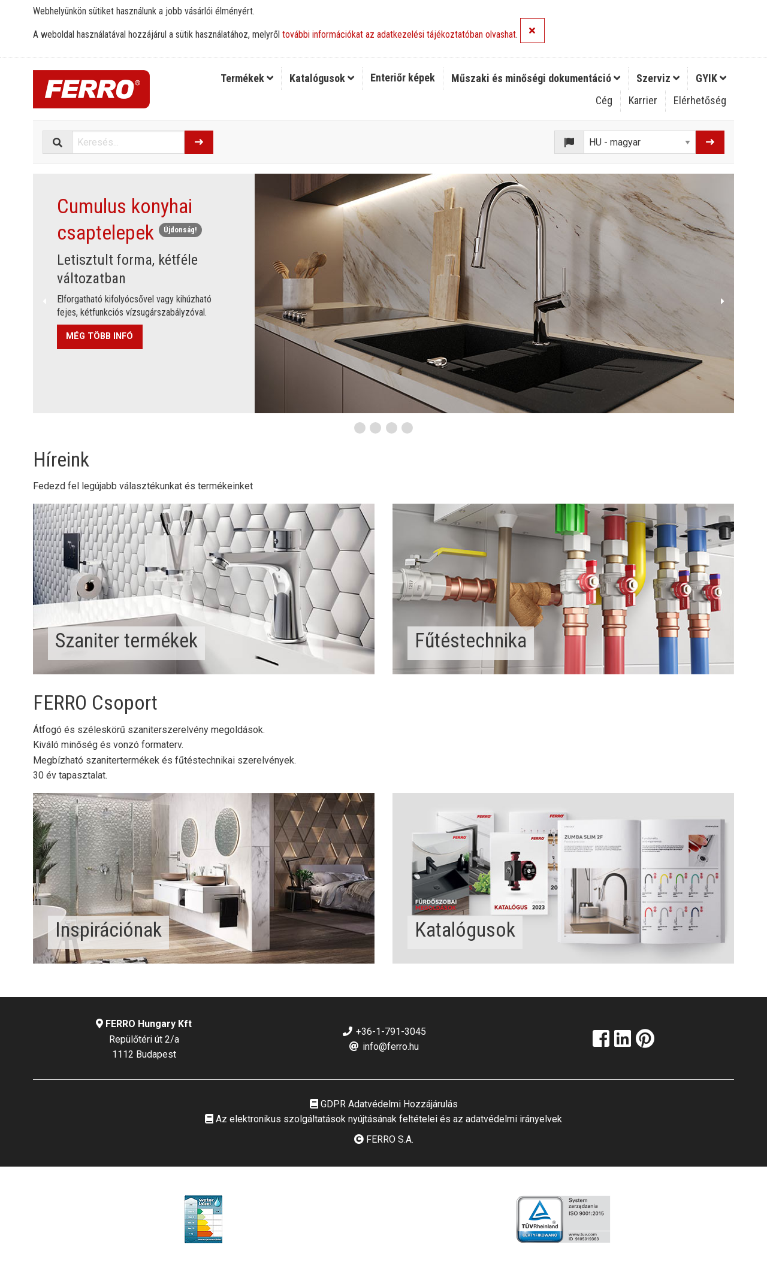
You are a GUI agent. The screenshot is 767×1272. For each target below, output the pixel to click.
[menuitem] (247, 78)
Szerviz (658, 78)
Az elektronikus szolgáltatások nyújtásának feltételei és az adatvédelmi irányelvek (383, 1119)
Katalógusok (321, 78)
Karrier (643, 100)
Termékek (247, 78)
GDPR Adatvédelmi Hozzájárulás (384, 1104)
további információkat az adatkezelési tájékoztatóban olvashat (399, 35)
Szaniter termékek (126, 640)
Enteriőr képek (402, 77)
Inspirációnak (108, 929)
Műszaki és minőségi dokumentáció (535, 78)
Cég (604, 100)
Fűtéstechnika (471, 640)
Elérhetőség (700, 100)
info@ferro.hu (383, 1046)
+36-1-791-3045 (384, 1031)
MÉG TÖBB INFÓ (99, 336)
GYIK (711, 78)
